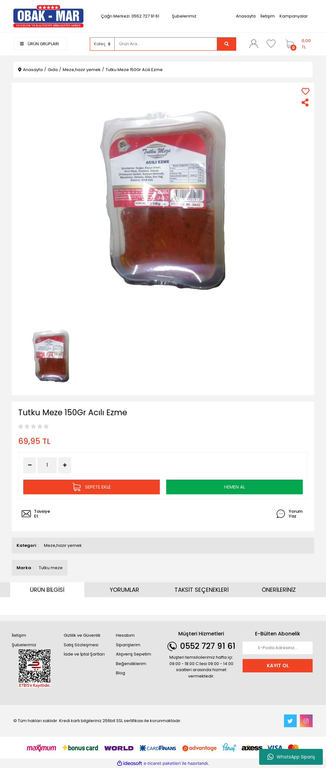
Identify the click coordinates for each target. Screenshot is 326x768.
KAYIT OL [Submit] (278, 665)
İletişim (267, 16)
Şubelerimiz (184, 16)
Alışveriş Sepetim (133, 654)
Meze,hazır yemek (63, 545)
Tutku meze (51, 568)
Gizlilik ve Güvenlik (82, 635)
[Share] (305, 102)
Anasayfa (246, 16)
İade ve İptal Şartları (84, 654)
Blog (120, 673)
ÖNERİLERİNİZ (279, 590)
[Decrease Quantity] (29, 465)
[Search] (166, 44)
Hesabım (125, 635)
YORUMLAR (124, 590)
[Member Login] (253, 43)
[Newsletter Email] (278, 647)
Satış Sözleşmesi (81, 645)
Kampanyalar (294, 16)
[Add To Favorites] (305, 91)
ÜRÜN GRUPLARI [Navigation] (39, 44)
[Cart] (297, 44)
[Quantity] (47, 465)
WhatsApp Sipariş (291, 756)
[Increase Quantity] (64, 465)
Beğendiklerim (131, 664)
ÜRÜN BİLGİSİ (47, 590)
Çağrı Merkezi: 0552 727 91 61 (130, 16)
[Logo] (48, 16)
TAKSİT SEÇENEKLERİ (201, 590)
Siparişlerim (128, 645)
